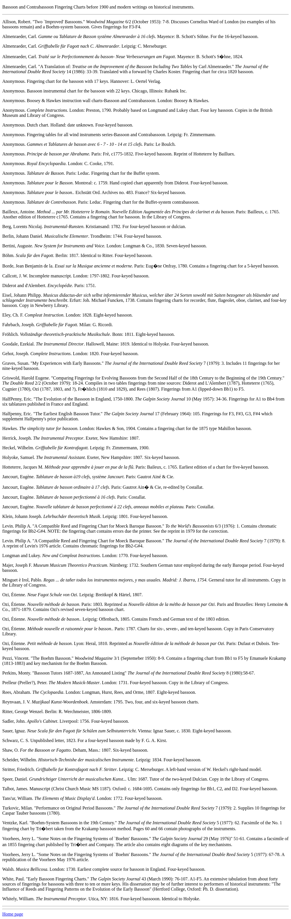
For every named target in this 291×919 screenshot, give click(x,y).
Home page (12, 914)
